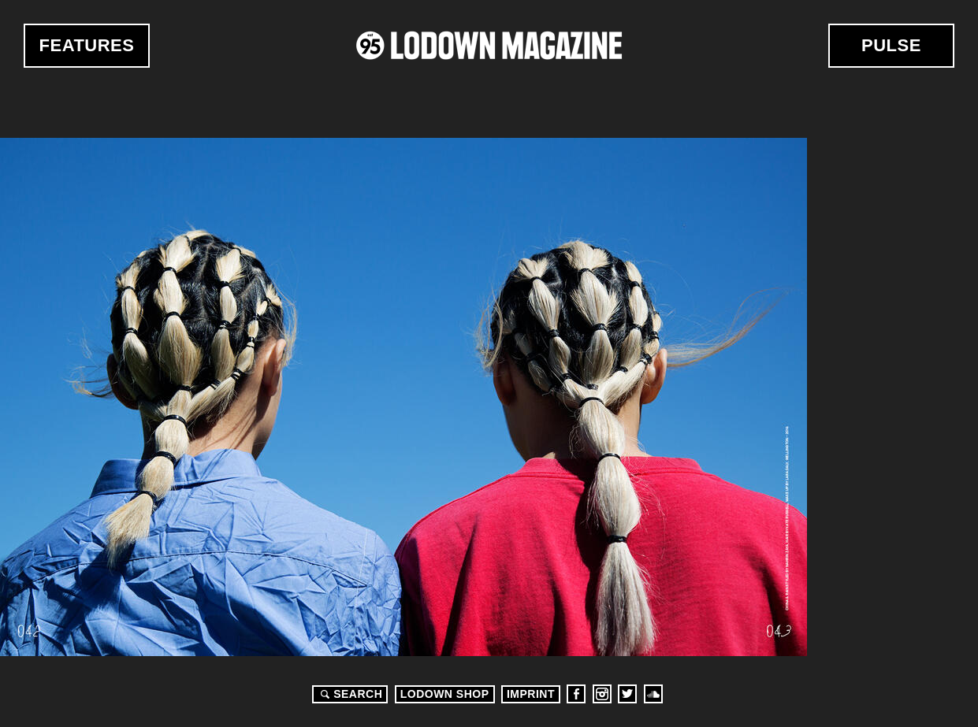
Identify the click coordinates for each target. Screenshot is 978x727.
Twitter (627, 693)
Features (87, 45)
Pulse (891, 45)
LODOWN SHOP (444, 694)
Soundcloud (653, 693)
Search (349, 694)
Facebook (576, 693)
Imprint (531, 694)
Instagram (602, 693)
